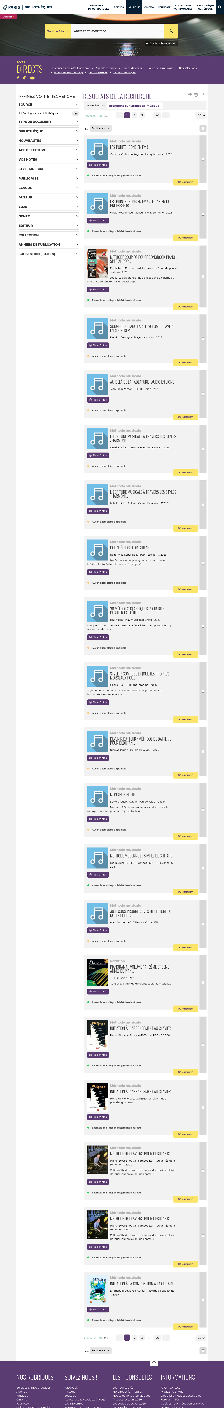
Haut (154, 1362)
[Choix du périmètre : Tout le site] (58, 31)
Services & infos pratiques (33, 1387)
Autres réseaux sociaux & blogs (85, 1399)
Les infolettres (74, 1403)
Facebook (71, 1387)
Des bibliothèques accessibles (181, 1395)
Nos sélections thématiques (131, 1395)
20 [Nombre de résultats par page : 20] (200, 115)
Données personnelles (189, 1403)
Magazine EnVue (172, 1391)
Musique (22, 1395)
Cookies (166, 1403)
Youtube (70, 1395)
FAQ (164, 1387)
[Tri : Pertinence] (101, 128)
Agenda (21, 1391)
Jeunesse (22, 1403)
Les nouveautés (123, 1387)
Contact (174, 1387)
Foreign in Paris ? (172, 1399)
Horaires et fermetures (128, 1391)
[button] (220, 7)
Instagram (72, 1391)
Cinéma (21, 1399)
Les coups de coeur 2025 (129, 1403)
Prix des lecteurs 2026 (127, 1399)
